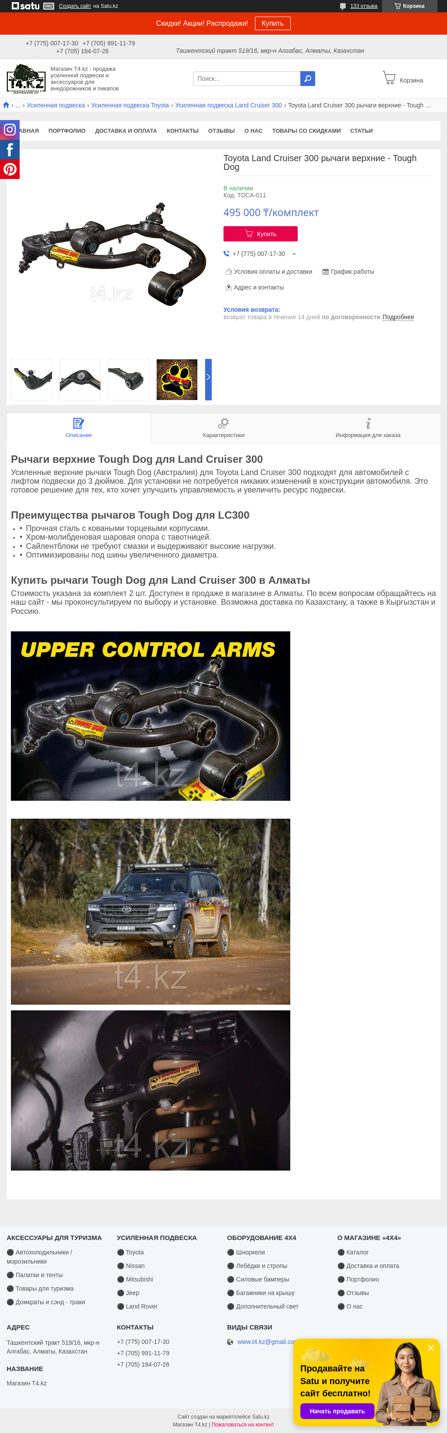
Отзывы (221, 130)
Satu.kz (260, 1417)
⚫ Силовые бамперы (258, 1279)
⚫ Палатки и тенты (35, 1274)
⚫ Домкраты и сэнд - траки (46, 1302)
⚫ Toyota (130, 1252)
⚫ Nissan (131, 1265)
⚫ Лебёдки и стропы (257, 1265)
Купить (273, 23)
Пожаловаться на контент (243, 1425)
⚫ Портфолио (358, 1279)
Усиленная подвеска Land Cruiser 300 (228, 105)
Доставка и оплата (126, 130)
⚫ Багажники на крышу (261, 1292)
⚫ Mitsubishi (135, 1279)
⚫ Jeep (128, 1292)
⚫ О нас (350, 1306)
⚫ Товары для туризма (40, 1288)
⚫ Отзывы (353, 1292)
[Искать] (307, 78)
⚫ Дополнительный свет (263, 1306)
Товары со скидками (306, 130)
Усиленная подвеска (56, 105)
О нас (253, 130)
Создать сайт (75, 6)
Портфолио (67, 130)
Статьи (362, 130)
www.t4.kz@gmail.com (268, 1342)
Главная (25, 130)
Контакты (183, 130)
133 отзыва (364, 6)
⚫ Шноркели (246, 1252)
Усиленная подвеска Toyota (130, 105)
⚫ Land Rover (137, 1306)
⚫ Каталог (353, 1252)
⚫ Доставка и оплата (368, 1265)
